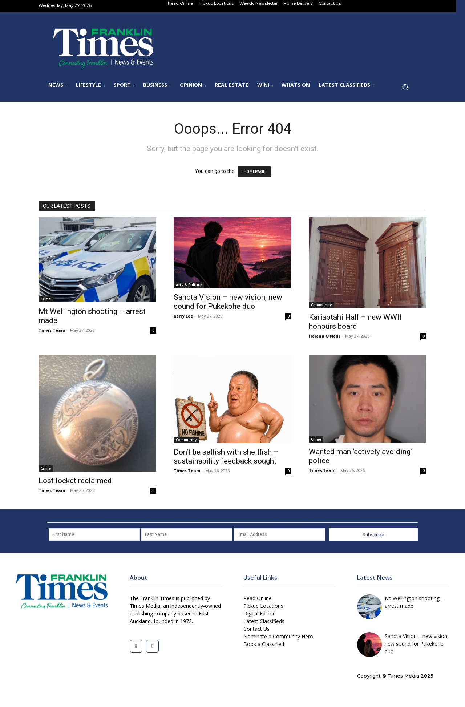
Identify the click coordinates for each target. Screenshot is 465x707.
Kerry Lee (183, 316)
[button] (407, 88)
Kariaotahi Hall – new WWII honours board (355, 322)
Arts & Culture (189, 284)
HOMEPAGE (254, 171)
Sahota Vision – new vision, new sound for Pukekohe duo (228, 302)
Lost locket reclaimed (75, 480)
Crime (46, 299)
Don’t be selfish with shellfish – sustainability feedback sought (226, 456)
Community (321, 304)
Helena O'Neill (324, 336)
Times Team (52, 330)
